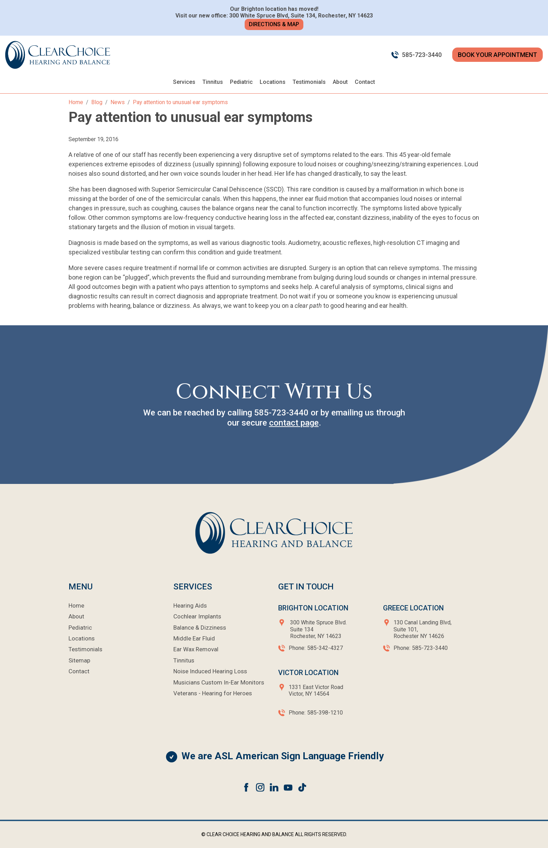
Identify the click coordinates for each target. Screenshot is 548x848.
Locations (273, 82)
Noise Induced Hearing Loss (210, 671)
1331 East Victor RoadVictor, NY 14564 (316, 690)
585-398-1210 (325, 712)
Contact (365, 82)
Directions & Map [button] (274, 24)
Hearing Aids (190, 605)
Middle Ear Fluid (194, 638)
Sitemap (79, 660)
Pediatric (241, 82)
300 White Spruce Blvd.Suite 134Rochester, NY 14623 (318, 629)
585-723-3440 (422, 54)
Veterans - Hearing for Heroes (212, 693)
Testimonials (309, 82)
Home (76, 605)
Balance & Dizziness (199, 627)
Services (184, 82)
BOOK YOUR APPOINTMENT (497, 54)
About (340, 82)
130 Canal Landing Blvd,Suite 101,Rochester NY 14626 (423, 629)
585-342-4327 (325, 648)
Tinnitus (212, 82)
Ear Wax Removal (195, 649)
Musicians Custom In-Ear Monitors (218, 682)
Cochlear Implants (197, 616)
